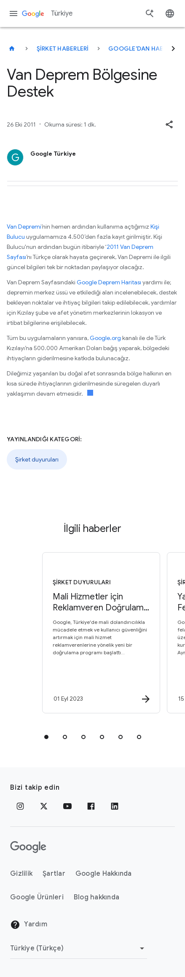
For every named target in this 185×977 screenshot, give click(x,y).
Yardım (28, 925)
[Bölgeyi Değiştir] (78, 948)
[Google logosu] (28, 847)
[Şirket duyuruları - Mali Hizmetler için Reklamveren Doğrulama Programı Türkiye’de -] (99, 633)
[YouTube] (67, 806)
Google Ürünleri (37, 897)
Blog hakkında (96, 897)
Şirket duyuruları (37, 459)
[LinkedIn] (115, 806)
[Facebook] (91, 806)
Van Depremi (24, 226)
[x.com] (44, 806)
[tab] (46, 737)
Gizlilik (21, 873)
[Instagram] (20, 806)
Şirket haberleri (63, 48)
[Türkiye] (12, 48)
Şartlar (54, 873)
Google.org (105, 338)
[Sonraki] (173, 48)
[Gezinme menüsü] (13, 13)
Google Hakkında (103, 873)
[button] (169, 124)
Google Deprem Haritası (109, 282)
